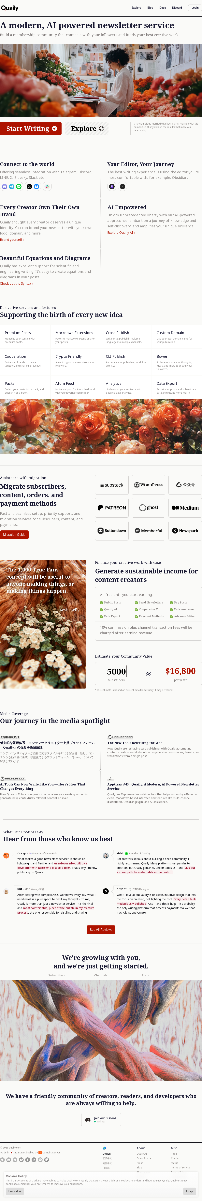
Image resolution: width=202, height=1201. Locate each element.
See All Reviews (101, 929)
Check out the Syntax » (16, 283)
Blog (139, 1167)
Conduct (175, 1158)
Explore (88, 128)
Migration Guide (14, 534)
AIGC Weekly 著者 (34, 889)
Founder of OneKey (139, 853)
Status (174, 1163)
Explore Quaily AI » (121, 232)
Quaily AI (142, 1153)
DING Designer (141, 889)
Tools (174, 1153)
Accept (190, 1191)
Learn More (14, 1191)
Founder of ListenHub (44, 853)
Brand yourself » (12, 239)
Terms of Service (180, 1167)
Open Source (144, 1158)
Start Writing (32, 128)
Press (140, 1163)
